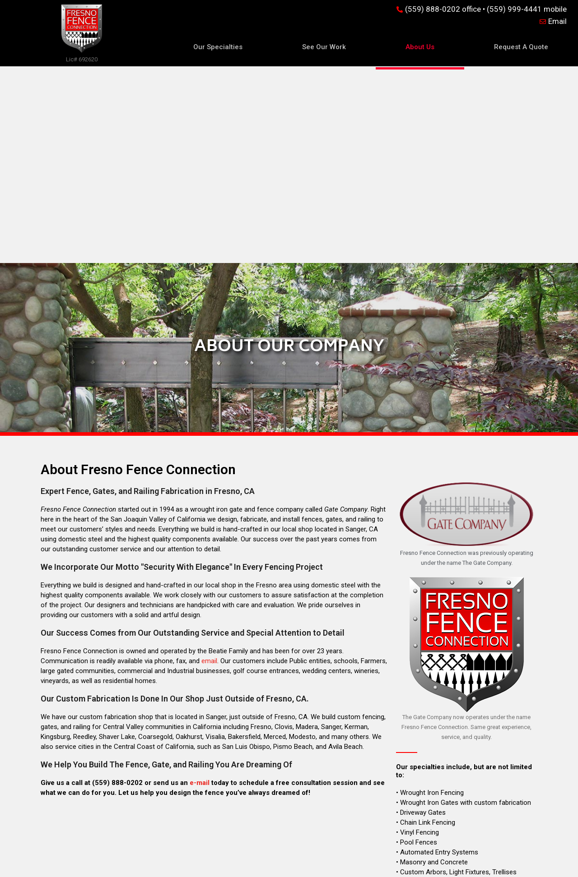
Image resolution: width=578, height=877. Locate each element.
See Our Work (324, 47)
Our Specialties (217, 47)
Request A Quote (521, 47)
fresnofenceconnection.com (465, 836)
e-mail (200, 586)
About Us (420, 47)
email (209, 464)
